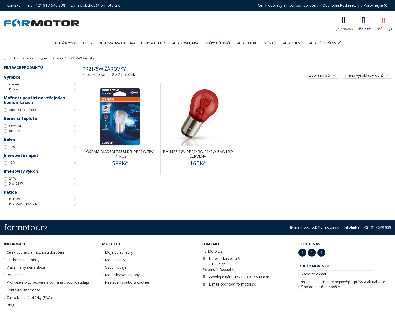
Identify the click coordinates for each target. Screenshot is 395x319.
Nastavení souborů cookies (127, 282)
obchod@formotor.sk (238, 284)
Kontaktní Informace (23, 290)
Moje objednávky (119, 252)
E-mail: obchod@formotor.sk (95, 5)
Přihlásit (364, 28)
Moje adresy (115, 259)
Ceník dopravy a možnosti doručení (288, 5)
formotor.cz (26, 227)
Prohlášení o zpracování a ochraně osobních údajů (48, 282)
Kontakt (13, 5)
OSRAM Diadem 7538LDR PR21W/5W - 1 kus (120, 154)
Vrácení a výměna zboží (26, 267)
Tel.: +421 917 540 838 (45, 5)
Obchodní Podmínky (339, 5)
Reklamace (15, 274)
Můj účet (111, 243)
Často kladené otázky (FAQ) (29, 297)
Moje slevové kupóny (122, 274)
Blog (10, 305)
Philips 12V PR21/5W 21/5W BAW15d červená (198, 154)
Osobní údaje (115, 267)
